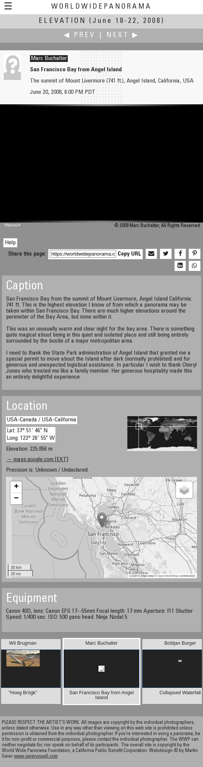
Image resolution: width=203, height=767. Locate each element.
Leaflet (134, 576)
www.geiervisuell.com (36, 756)
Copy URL (129, 254)
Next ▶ (122, 35)
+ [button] (16, 487)
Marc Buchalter (49, 59)
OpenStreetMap (167, 576)
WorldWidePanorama (101, 7)
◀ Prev (80, 35)
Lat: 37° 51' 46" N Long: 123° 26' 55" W (31, 434)
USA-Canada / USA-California (41, 420)
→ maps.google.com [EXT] (37, 460)
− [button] (16, 498)
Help (10, 243)
